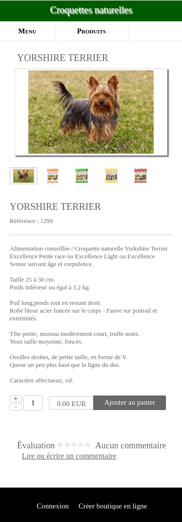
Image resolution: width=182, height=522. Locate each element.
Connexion (52, 506)
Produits (91, 31)
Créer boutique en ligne (113, 506)
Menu (27, 31)
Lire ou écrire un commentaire (69, 456)
